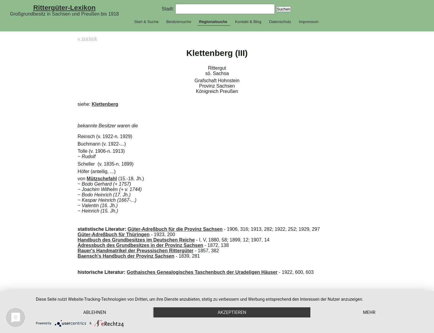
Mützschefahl (102, 178)
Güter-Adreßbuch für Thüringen (114, 234)
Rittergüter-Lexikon (64, 7)
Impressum (308, 21)
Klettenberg (105, 104)
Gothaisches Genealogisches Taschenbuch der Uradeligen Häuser (202, 272)
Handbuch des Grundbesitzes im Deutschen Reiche (136, 239)
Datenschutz (280, 21)
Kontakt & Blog (248, 21)
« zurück (87, 38)
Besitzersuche (178, 21)
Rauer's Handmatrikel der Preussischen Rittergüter (136, 250)
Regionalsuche (213, 21)
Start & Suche (146, 21)
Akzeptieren (231, 312)
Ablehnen (94, 312)
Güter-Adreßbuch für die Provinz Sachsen (175, 229)
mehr (369, 312)
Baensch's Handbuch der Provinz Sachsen (126, 256)
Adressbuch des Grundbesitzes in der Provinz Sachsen (140, 245)
